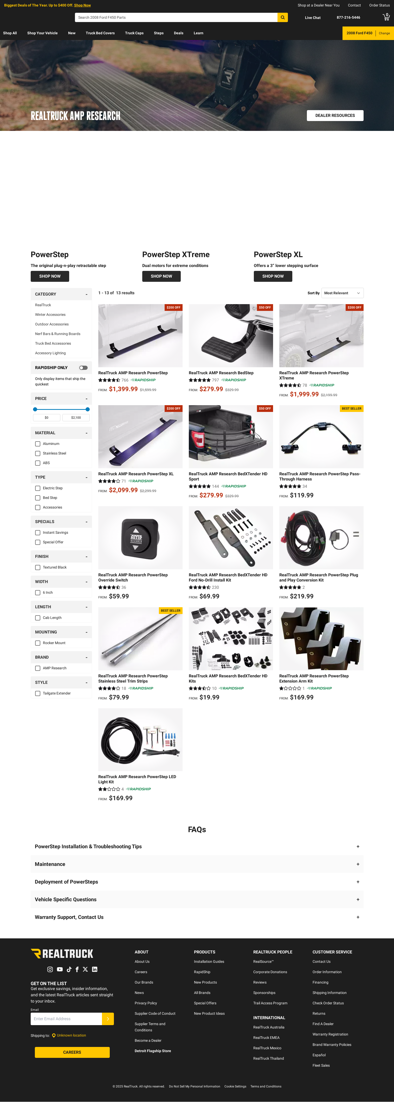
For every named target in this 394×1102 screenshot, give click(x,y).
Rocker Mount (54, 643)
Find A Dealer (323, 1024)
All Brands (202, 993)
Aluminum (51, 444)
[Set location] (69, 1035)
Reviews (260, 982)
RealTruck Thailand (268, 1059)
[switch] (61, 368)
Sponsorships (264, 993)
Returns (319, 1014)
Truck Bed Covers (100, 33)
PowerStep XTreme (176, 254)
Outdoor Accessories (52, 324)
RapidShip (202, 972)
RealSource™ (263, 962)
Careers (141, 972)
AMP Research (55, 668)
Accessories (52, 507)
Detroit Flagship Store (153, 1051)
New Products (205, 982)
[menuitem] (10, 33)
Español (319, 1055)
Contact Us (322, 962)
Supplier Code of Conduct (155, 1014)
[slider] (35, 410)
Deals (178, 33)
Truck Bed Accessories (53, 344)
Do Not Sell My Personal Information (194, 1086)
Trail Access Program (270, 1003)
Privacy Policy (146, 1003)
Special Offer (53, 542)
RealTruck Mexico (267, 1048)
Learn (198, 33)
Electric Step (53, 488)
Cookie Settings (235, 1086)
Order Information (327, 972)
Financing (320, 982)
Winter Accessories (50, 315)
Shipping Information (330, 993)
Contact (354, 5)
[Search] (181, 17)
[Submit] (108, 1019)
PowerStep (50, 254)
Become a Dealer (148, 1041)
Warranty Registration (330, 1034)
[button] (197, 847)
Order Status (379, 5)
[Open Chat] (308, 18)
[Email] (66, 1019)
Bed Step (50, 498)
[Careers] (72, 1052)
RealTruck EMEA (266, 1038)
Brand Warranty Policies (332, 1045)
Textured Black (55, 567)
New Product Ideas (209, 1014)
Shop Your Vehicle (42, 33)
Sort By (314, 293)
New (71, 33)
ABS (46, 463)
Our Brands (144, 982)
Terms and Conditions (265, 1086)
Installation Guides (209, 962)
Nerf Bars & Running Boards (57, 334)
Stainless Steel (54, 453)
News (139, 993)
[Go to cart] (386, 17)
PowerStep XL (278, 254)
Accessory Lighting (50, 353)
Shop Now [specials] (82, 5)
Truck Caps (134, 33)
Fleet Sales (321, 1066)
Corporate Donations (270, 972)
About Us (142, 962)
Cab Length (52, 618)
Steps (159, 33)
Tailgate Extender (57, 693)
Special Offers (205, 1003)
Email (35, 1010)
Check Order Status (328, 1003)
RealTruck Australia (269, 1027)
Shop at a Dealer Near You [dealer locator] (319, 5)
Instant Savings (55, 533)
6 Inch (48, 593)
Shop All (10, 33)
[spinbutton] (46, 418)
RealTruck (43, 305)
